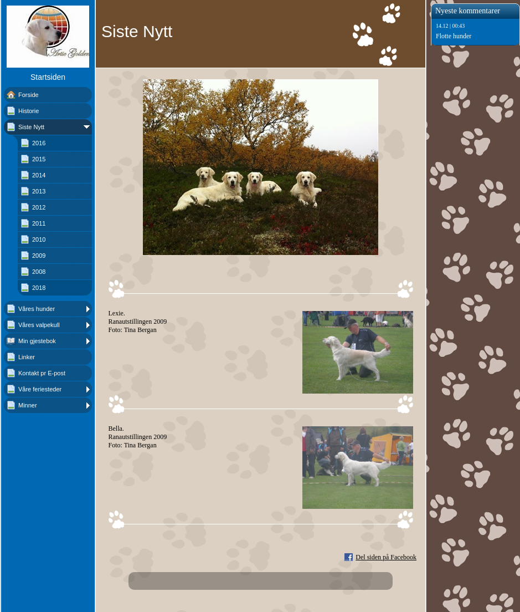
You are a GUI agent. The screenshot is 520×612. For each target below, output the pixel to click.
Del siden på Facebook (386, 557)
